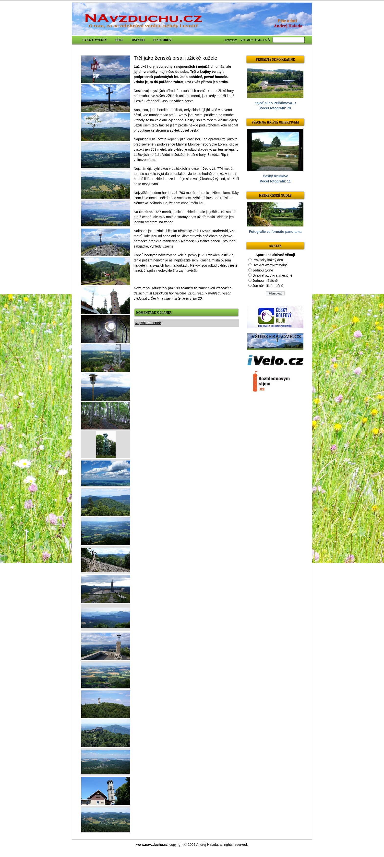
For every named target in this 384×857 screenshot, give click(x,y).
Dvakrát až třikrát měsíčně (272, 275)
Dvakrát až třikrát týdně (270, 265)
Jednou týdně (262, 270)
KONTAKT (231, 40)
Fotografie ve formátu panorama (275, 232)
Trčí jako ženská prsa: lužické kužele (175, 58)
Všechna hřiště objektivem (275, 122)
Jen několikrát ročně (267, 286)
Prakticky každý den (267, 260)
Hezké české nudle (275, 195)
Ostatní (138, 40)
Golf (119, 40)
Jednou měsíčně (265, 280)
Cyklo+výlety (95, 40)
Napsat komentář (148, 323)
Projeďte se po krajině (275, 59)
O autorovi (163, 40)
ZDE (191, 293)
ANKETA (275, 246)
